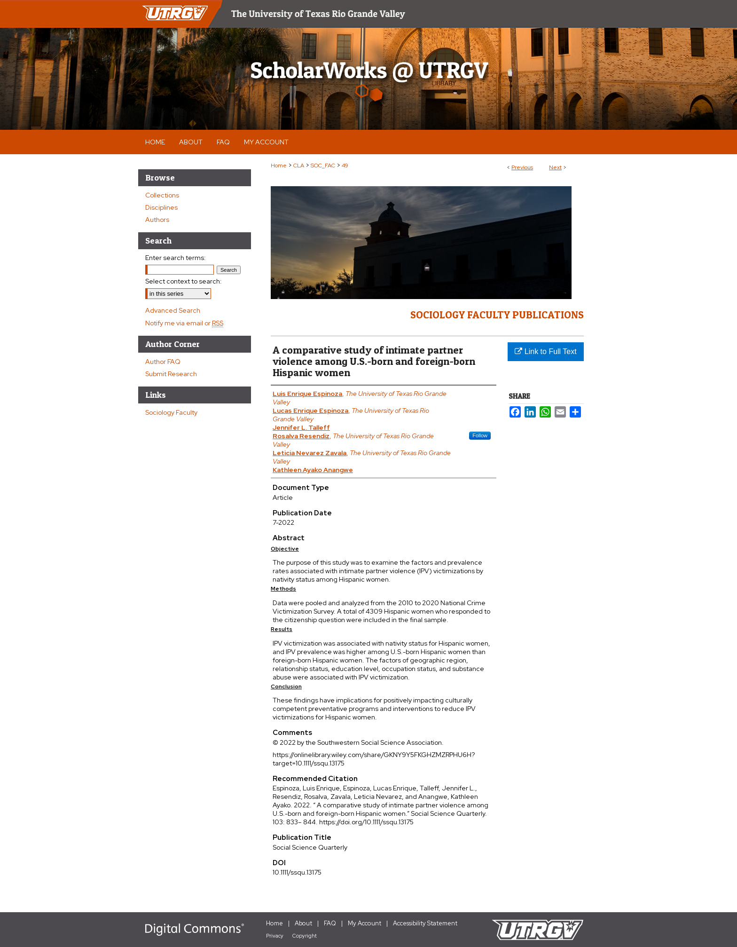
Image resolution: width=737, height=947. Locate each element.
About (303, 923)
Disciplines (161, 207)
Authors (157, 219)
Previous (522, 167)
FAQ (330, 923)
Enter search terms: (175, 257)
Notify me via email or (184, 323)
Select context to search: (183, 281)
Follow (479, 435)
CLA (298, 165)
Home (279, 165)
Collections (162, 195)
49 (345, 165)
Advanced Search (172, 310)
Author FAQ (162, 361)
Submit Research (171, 374)
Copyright (304, 935)
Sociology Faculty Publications (497, 314)
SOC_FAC (323, 165)
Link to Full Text (545, 351)
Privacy (274, 935)
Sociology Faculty (171, 412)
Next (555, 167)
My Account (364, 923)
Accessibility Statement (425, 923)
